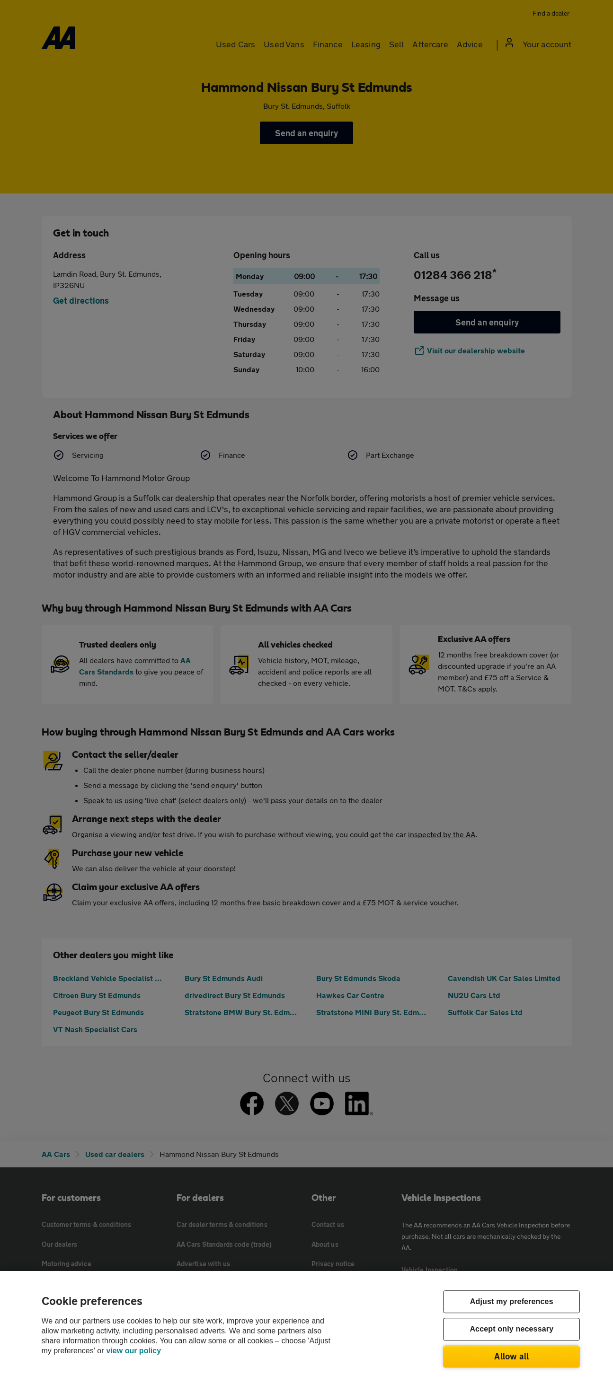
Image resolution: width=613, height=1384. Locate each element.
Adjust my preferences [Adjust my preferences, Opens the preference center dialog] (511, 1302)
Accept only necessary (511, 1329)
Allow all (511, 1356)
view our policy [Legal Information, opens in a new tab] (134, 1351)
